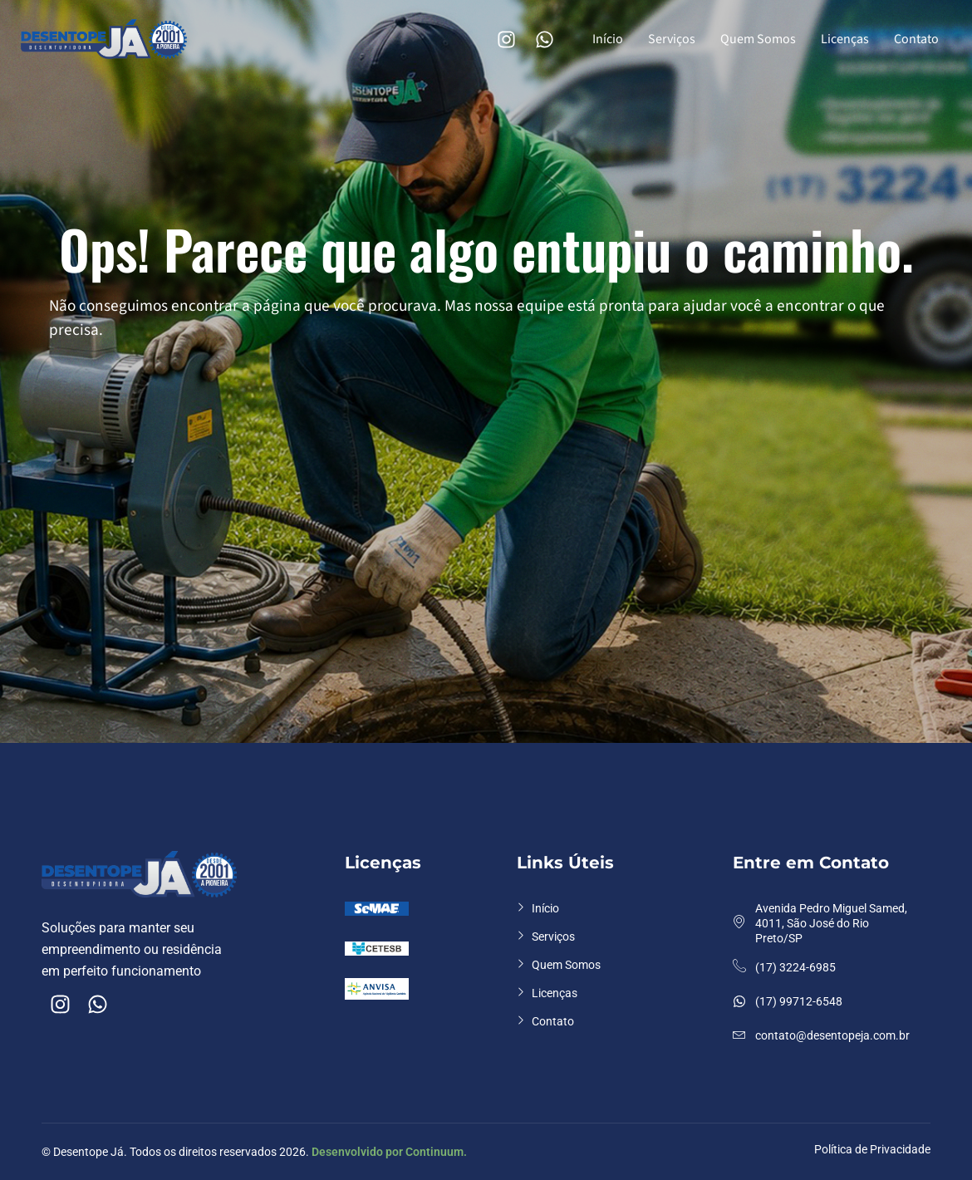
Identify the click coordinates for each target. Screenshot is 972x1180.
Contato (916, 39)
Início (607, 39)
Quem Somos (758, 39)
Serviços (671, 39)
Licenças (845, 39)
